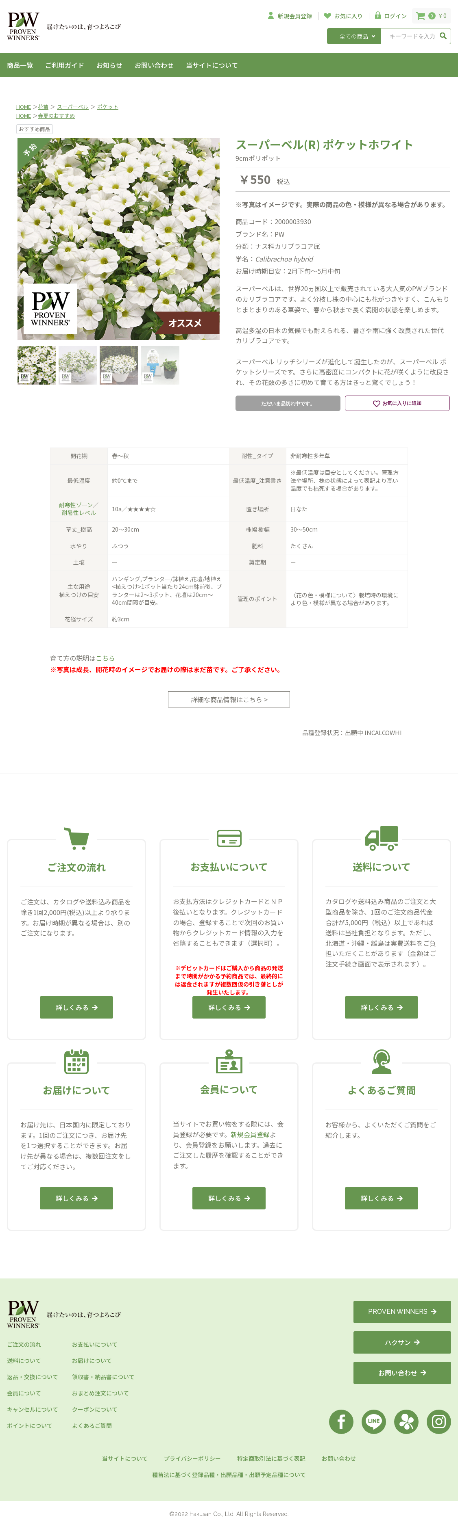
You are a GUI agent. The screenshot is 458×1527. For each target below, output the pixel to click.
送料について (24, 1360)
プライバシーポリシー (192, 1458)
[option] (118, 239)
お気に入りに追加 (397, 403)
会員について (24, 1393)
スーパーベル (73, 106)
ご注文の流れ (24, 1344)
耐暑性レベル (79, 512)
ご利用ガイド (64, 65)
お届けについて (92, 1360)
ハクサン (402, 1342)
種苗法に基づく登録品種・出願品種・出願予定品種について (229, 1475)
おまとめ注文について (100, 1393)
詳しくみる (77, 1007)
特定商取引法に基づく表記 (271, 1458)
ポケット (107, 106)
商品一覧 (20, 65)
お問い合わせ (154, 65)
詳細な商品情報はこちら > (229, 699)
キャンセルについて (32, 1409)
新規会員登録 (250, 1134)
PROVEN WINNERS (402, 1311)
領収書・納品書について (103, 1377)
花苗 (43, 106)
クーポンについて (95, 1409)
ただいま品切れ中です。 (288, 404)
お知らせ (109, 65)
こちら (105, 658)
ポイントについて (29, 1425)
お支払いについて (95, 1344)
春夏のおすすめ (56, 115)
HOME (23, 106)
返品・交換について (32, 1377)
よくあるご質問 (92, 1425)
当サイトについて (212, 65)
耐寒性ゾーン (76, 505)
